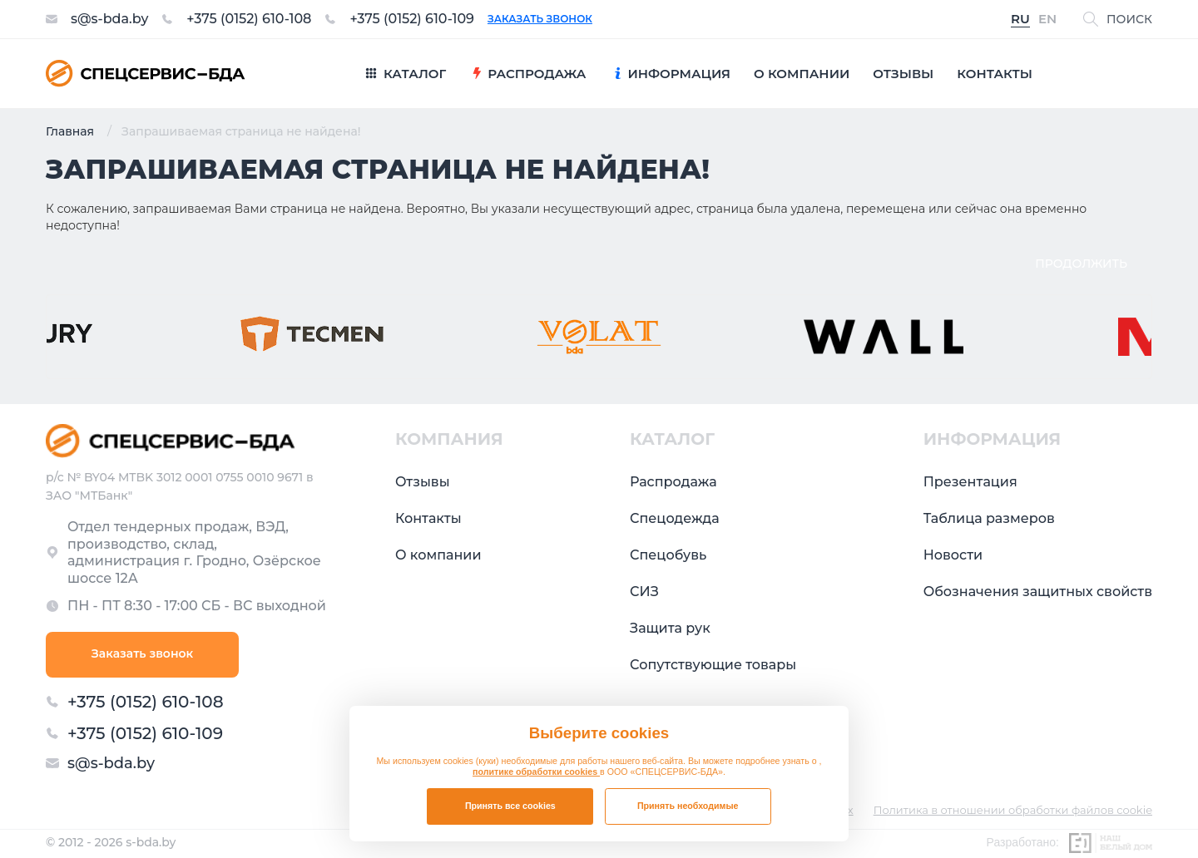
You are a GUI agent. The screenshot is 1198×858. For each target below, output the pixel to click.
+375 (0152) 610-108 (248, 19)
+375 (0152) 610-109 (411, 19)
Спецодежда (675, 518)
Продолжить (1081, 263)
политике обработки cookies (536, 772)
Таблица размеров (989, 518)
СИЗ (644, 591)
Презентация (970, 482)
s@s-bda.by (109, 19)
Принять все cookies (510, 806)
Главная (70, 131)
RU (1020, 19)
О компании (438, 555)
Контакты (428, 518)
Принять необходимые (688, 806)
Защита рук (670, 628)
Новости (953, 555)
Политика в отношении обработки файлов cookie (1013, 810)
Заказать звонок (540, 19)
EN (1047, 19)
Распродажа (673, 482)
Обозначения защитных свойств (1037, 591)
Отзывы (422, 482)
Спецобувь (668, 555)
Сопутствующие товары (713, 665)
